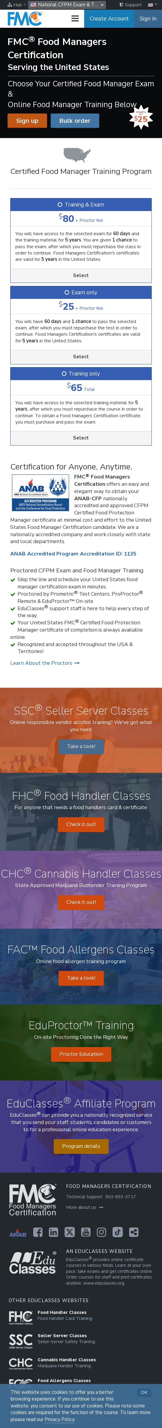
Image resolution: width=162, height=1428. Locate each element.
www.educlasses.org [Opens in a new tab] (103, 1283)
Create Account (109, 18)
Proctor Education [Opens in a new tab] (81, 1054)
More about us (84, 1207)
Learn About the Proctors (45, 663)
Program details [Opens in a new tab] (81, 1146)
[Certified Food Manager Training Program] (81, 163)
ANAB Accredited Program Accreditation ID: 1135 (73, 553)
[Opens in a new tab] (38, 1232)
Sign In (148, 18)
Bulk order (75, 121)
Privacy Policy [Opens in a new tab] (59, 1419)
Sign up (27, 121)
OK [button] (144, 1392)
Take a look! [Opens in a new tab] (81, 746)
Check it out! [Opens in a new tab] (81, 824)
